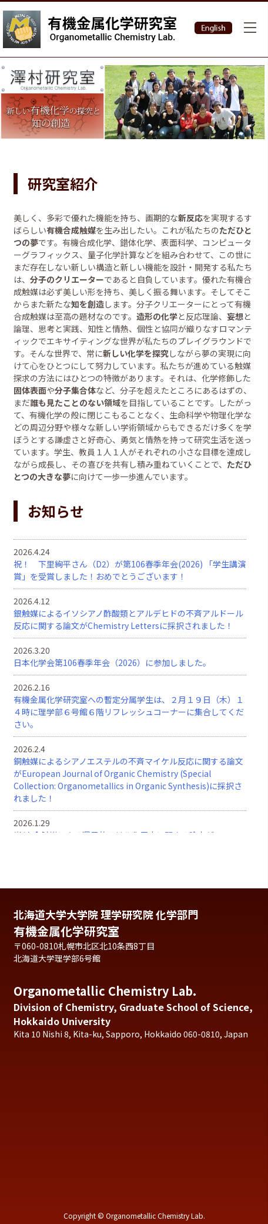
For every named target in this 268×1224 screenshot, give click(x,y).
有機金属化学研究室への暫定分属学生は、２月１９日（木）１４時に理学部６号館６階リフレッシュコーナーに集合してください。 (129, 712)
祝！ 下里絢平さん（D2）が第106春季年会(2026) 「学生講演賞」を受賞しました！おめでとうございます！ (130, 570)
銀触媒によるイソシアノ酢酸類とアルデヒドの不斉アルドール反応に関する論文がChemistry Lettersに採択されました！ (128, 619)
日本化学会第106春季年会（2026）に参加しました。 (112, 662)
